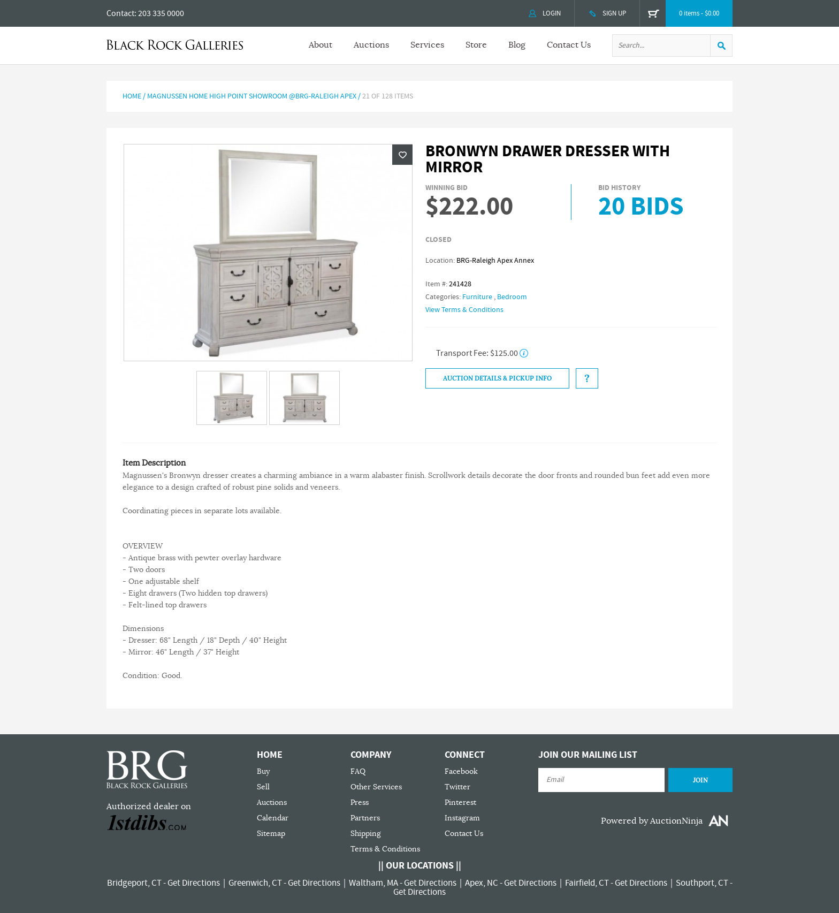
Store (476, 45)
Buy (263, 771)
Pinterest (460, 802)
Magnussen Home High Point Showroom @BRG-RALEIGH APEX (251, 96)
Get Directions (193, 883)
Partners (365, 818)
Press (359, 802)
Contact (120, 13)
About (320, 45)
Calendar (272, 818)
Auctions (371, 45)
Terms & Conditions (385, 849)
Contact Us (569, 45)
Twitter (457, 787)
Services (427, 45)
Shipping (365, 833)
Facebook (461, 771)
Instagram (462, 818)
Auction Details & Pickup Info (497, 378)
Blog (516, 45)
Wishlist (402, 154)
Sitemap (271, 833)
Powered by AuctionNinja (652, 821)
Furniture (477, 297)
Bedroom (512, 297)
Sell (263, 787)
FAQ (357, 771)
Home (132, 96)
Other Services (376, 787)
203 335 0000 (161, 13)
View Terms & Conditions (464, 310)
